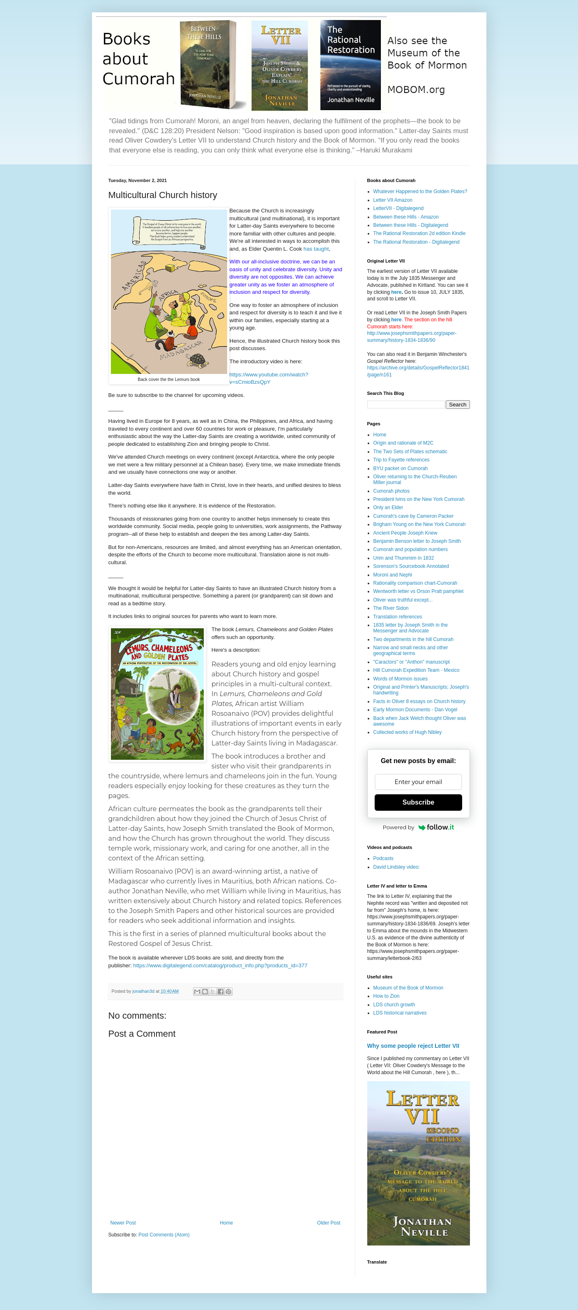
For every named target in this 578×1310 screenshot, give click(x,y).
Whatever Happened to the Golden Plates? (420, 191)
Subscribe (418, 802)
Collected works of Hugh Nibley (407, 732)
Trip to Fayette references (401, 460)
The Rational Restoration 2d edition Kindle (419, 233)
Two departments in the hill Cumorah (413, 639)
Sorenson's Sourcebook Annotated (411, 566)
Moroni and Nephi (392, 575)
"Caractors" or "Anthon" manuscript (411, 662)
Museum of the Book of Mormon (408, 988)
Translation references (397, 617)
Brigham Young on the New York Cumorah (419, 524)
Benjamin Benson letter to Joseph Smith (417, 541)
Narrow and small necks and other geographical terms (410, 650)
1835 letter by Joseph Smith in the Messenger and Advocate (410, 628)
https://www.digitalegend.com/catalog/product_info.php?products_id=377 (220, 965)
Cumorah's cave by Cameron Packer (413, 516)
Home (226, 1223)
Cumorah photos (391, 491)
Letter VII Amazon (392, 200)
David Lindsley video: (396, 867)
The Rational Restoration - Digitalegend (416, 242)
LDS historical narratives (400, 1013)
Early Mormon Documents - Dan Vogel (415, 710)
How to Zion (386, 996)
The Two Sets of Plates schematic (410, 451)
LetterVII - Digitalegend (398, 208)
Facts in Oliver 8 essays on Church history (419, 701)
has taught (316, 249)
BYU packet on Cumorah (400, 468)
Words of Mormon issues (400, 679)
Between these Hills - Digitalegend (411, 225)
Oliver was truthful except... (403, 600)
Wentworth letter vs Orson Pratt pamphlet (418, 591)
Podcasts (383, 858)
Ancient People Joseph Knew (405, 533)
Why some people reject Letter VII (413, 1045)
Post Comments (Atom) (164, 1235)
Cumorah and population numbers (410, 549)
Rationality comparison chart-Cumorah (415, 583)
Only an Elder (388, 507)
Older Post (329, 1223)
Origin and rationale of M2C (403, 443)
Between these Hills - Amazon (406, 217)
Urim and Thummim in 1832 (403, 558)
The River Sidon (391, 608)
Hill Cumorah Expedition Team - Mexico (416, 670)
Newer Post (123, 1223)
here (396, 292)
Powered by (418, 827)
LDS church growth (394, 1005)
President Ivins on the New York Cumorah (419, 499)
